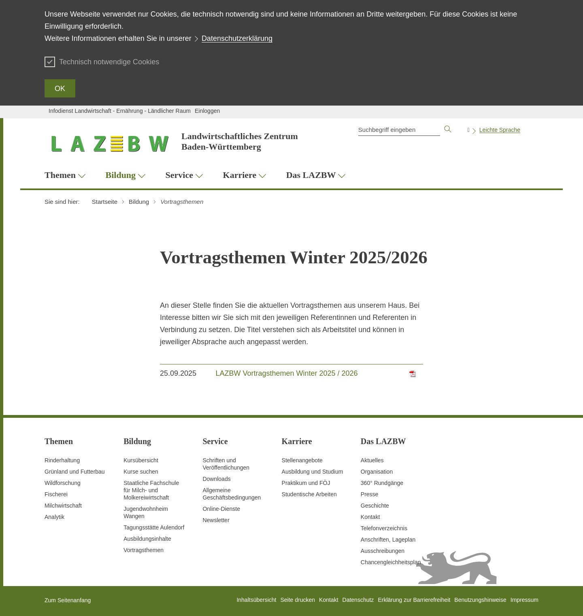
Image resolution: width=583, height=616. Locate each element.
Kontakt (370, 517)
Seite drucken (297, 600)
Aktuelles (372, 460)
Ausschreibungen (382, 551)
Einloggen (207, 111)
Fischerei (56, 494)
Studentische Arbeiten (309, 494)
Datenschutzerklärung (237, 38)
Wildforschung (63, 483)
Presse (370, 494)
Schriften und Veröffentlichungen (225, 464)
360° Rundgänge (382, 483)
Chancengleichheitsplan (391, 562)
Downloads (216, 479)
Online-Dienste (221, 509)
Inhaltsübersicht (256, 600)
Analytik (54, 517)
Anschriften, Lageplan (388, 539)
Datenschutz (358, 600)
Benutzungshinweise (480, 600)
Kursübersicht (140, 460)
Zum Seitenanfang (68, 600)
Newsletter (215, 520)
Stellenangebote (302, 460)
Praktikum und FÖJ (306, 483)
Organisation (377, 471)
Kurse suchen (140, 471)
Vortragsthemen (143, 550)
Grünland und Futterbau (75, 471)
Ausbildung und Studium (312, 471)
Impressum (524, 600)
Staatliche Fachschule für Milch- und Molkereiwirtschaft (151, 490)
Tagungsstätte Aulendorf (153, 527)
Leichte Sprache (499, 130)
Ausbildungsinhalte (147, 539)
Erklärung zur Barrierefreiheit (414, 600)
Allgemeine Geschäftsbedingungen (231, 494)
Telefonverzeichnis (384, 528)
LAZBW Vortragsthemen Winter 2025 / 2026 (286, 373)
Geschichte (375, 505)
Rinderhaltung (62, 460)
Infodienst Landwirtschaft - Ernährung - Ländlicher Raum (120, 111)
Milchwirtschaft (63, 505)
